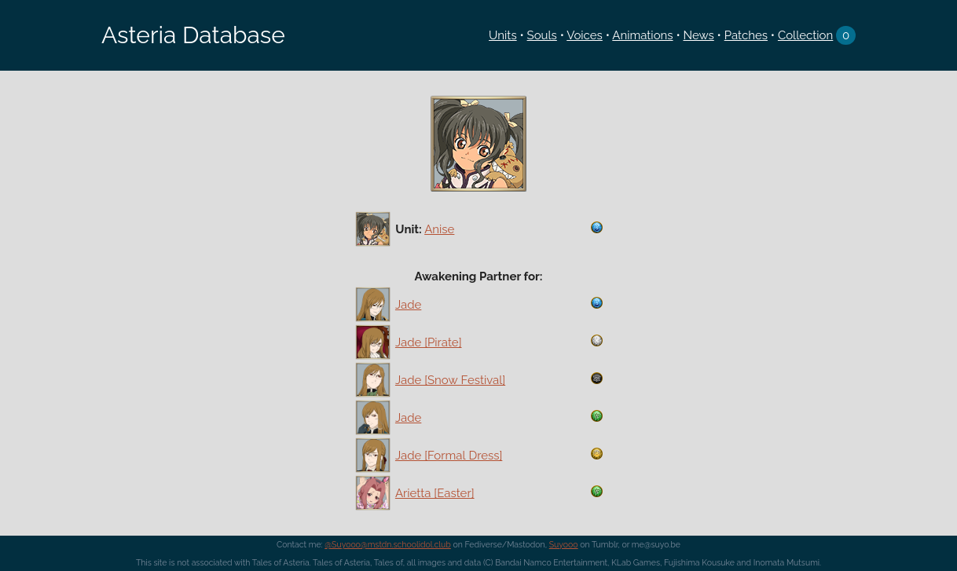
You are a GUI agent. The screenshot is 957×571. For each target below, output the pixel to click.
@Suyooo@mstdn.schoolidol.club (387, 544)
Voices (584, 35)
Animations (642, 35)
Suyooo (563, 544)
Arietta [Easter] (435, 493)
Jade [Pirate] (428, 342)
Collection (805, 35)
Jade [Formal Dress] (448, 455)
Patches (746, 35)
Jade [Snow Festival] (450, 380)
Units (503, 35)
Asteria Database (193, 35)
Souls (542, 35)
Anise (439, 229)
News (698, 35)
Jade (408, 305)
